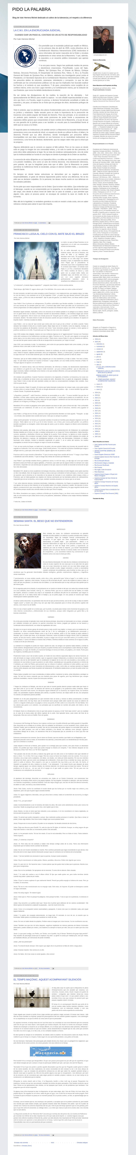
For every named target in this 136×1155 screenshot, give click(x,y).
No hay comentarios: (44, 968)
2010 (96, 429)
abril (97, 364)
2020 (96, 403)
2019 (96, 405)
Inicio (52, 1142)
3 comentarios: (42, 222)
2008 (96, 434)
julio (97, 357)
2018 (96, 408)
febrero (98, 387)
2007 (96, 436)
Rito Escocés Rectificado (101, 465)
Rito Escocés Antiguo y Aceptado (104, 463)
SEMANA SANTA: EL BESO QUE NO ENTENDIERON (43, 521)
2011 (96, 426)
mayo (98, 362)
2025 (96, 341)
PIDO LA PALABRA (31, 9)
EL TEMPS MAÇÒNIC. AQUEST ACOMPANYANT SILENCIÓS (47, 979)
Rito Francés (98, 467)
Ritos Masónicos (99, 472)
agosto (98, 354)
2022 (96, 398)
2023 (96, 395)
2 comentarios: (43, 509)
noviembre (99, 346)
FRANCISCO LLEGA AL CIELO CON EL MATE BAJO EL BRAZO (49, 234)
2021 (96, 400)
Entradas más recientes (21, 1142)
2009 (96, 431)
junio (98, 359)
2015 (96, 416)
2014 (96, 418)
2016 (96, 413)
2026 (96, 339)
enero (98, 389)
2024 (96, 392)
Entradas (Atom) (27, 1145)
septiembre (99, 351)
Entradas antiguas (82, 1142)
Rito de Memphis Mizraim (101, 461)
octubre (98, 349)
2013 (96, 421)
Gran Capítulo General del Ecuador (104, 448)
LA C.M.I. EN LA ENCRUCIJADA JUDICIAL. (37, 30)
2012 (96, 423)
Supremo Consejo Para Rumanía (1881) (106, 493)
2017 (96, 410)
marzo (98, 384)
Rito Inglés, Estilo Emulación (102, 469)
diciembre (99, 344)
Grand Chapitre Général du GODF (104, 454)
